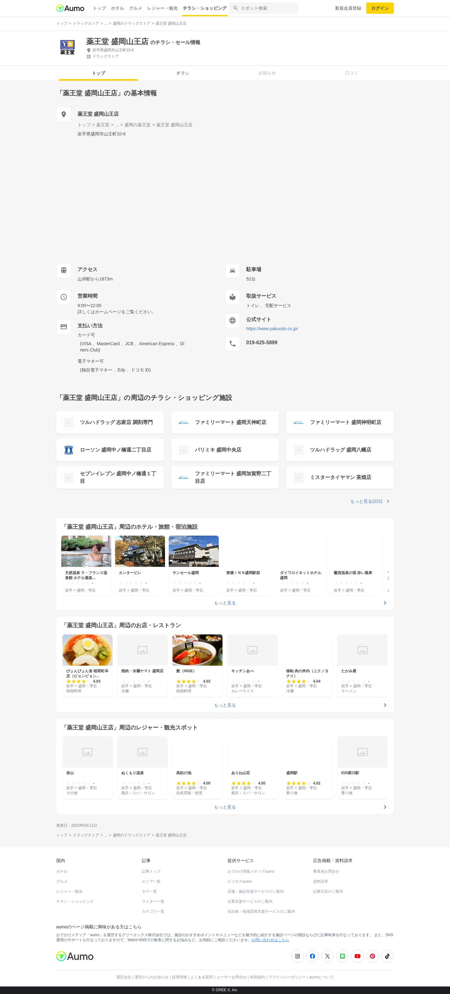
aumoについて (321, 977)
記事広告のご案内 (328, 891)
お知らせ (267, 72)
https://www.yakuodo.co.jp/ (272, 328)
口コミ (351, 72)
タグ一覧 (149, 891)
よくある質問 (201, 977)
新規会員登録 (348, 8)
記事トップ (151, 871)
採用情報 (179, 977)
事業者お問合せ (326, 871)
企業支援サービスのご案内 (250, 901)
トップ (99, 8)
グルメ (135, 8)
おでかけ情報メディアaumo (251, 871)
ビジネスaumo (240, 881)
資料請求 (320, 881)
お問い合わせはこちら (270, 940)
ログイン (380, 8)
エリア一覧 (151, 881)
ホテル (117, 8)
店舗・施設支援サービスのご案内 (256, 891)
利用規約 (257, 977)
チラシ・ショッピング (205, 8)
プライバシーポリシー (287, 977)
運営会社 (123, 977)
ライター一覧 (153, 901)
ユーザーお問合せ (232, 977)
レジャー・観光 (162, 8)
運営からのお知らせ (151, 977)
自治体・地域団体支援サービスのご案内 (261, 911)
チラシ (182, 73)
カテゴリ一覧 (153, 911)
